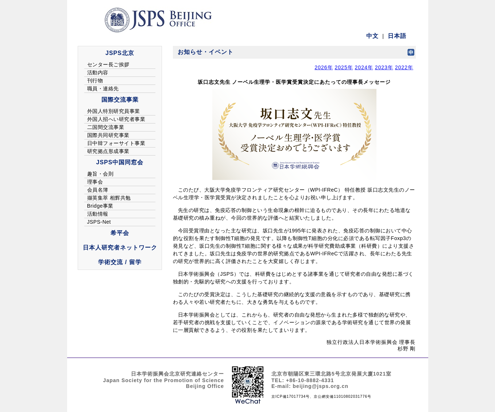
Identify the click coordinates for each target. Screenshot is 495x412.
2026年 (323, 67)
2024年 (364, 67)
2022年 (404, 67)
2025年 (344, 67)
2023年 (384, 67)
